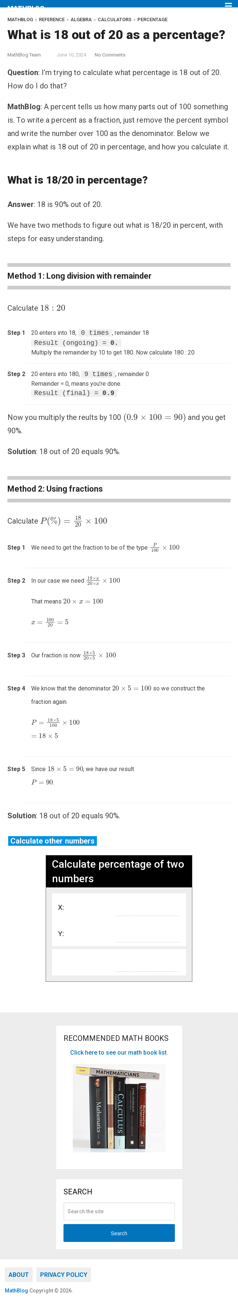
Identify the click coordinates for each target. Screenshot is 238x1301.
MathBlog (26, 8)
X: (61, 907)
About (19, 1274)
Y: (61, 933)
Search (119, 1233)
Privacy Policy (63, 1274)
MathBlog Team (24, 55)
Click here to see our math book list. (119, 1052)
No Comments (110, 55)
